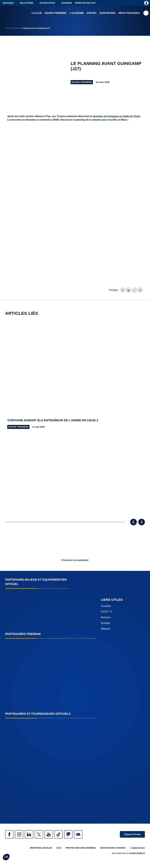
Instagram (20, 835)
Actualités (16, 28)
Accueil (8, 28)
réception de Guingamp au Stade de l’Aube (116, 116)
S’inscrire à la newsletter (75, 560)
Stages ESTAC (47, 3)
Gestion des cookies (113, 848)
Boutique (8, 3)
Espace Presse (132, 834)
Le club (37, 13)
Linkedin (30, 835)
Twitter (40, 835)
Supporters (107, 13)
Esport (91, 13)
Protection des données (79, 848)
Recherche (146, 13)
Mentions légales (39, 848)
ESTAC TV (106, 612)
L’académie (76, 13)
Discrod (81, 835)
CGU (57, 848)
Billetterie (26, 3)
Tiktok (61, 835)
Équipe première (55, 13)
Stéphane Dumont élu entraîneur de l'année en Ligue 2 (53, 420)
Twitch (71, 835)
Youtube (50, 835)
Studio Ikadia (137, 853)
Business (67, 3)
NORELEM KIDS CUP (85, 3)
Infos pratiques (129, 13)
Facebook (9, 835)
